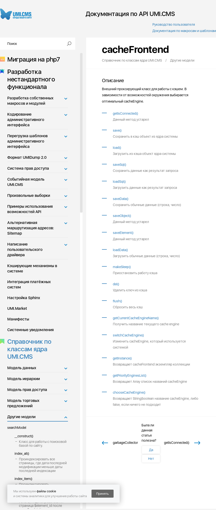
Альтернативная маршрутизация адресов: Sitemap (30, 228)
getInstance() (122, 358)
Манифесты (18, 319)
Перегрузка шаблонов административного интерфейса (27, 141)
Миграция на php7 (32, 59)
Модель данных (21, 368)
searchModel (16, 428)
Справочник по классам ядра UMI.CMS (27, 349)
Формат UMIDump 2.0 (27, 157)
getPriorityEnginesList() (129, 375)
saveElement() (123, 233)
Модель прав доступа (27, 389)
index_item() (23, 479)
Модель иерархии (23, 378)
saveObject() (122, 216)
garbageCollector (125, 443)
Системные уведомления (30, 329)
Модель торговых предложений (23, 403)
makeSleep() (122, 267)
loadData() (120, 250)
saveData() (120, 199)
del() (116, 284)
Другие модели (21, 416)
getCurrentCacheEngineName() (136, 318)
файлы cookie (46, 491)
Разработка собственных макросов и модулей (30, 101)
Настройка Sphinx (23, 297)
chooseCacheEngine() (129, 392)
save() (117, 130)
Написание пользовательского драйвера (24, 249)
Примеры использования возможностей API (30, 209)
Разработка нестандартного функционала (29, 79)
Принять (102, 493)
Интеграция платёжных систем (29, 284)
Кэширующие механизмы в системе (32, 268)
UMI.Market (17, 308)
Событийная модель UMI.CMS (25, 182)
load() (117, 148)
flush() (117, 301)
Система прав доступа (28, 168)
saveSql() (119, 165)
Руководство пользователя (173, 24)
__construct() (24, 436)
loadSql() (119, 181)
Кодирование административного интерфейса (25, 119)
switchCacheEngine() (128, 335)
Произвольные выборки (28, 195)
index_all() (22, 453)
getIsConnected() (125, 113)
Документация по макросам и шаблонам (184, 31)
